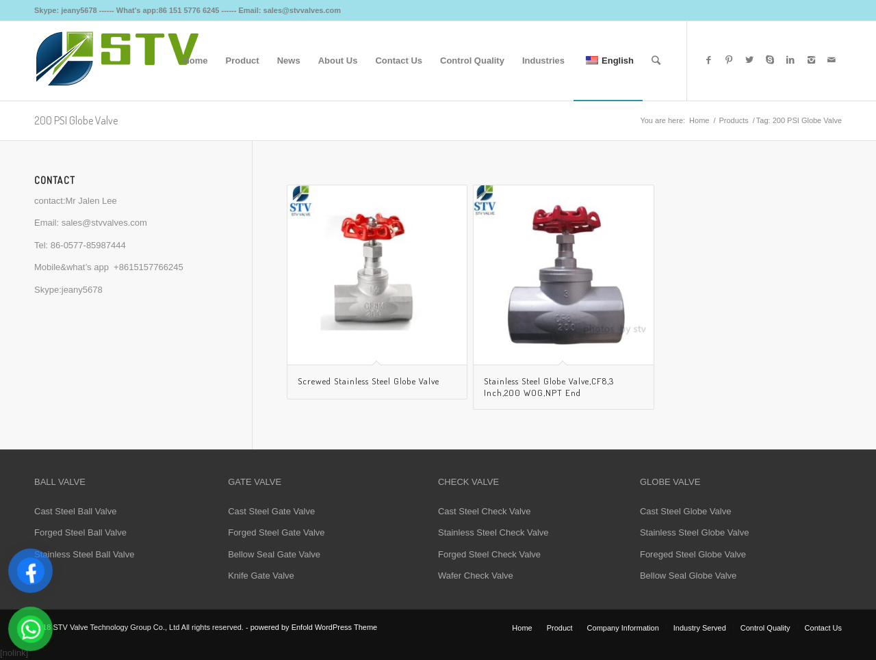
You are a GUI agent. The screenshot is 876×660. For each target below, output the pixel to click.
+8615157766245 (148, 267)
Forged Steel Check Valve (489, 554)
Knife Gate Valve (261, 575)
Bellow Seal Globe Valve (688, 575)
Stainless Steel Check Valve (493, 532)
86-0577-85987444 (88, 245)
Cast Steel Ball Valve (75, 511)
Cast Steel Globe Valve (685, 511)
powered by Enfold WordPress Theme (313, 627)
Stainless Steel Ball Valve (84, 554)
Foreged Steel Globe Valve (693, 554)
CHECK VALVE (468, 482)
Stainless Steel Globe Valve (694, 532)
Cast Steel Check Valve (484, 511)
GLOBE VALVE (670, 482)
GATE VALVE (254, 482)
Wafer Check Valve (475, 575)
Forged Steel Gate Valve (276, 532)
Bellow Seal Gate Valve (274, 554)
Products (733, 120)
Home (699, 120)
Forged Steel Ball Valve (80, 532)
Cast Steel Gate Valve (271, 511)
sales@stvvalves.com (104, 222)
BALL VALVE (60, 482)
